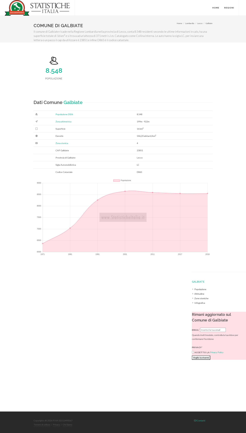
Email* (196, 330)
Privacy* (197, 347)
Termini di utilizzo (42, 424)
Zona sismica (62, 143)
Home (179, 23)
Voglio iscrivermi (201, 357)
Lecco (199, 23)
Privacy (56, 424)
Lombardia (189, 23)
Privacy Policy (216, 352)
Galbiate (209, 23)
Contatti (199, 420)
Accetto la (201, 352)
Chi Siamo (67, 424)
